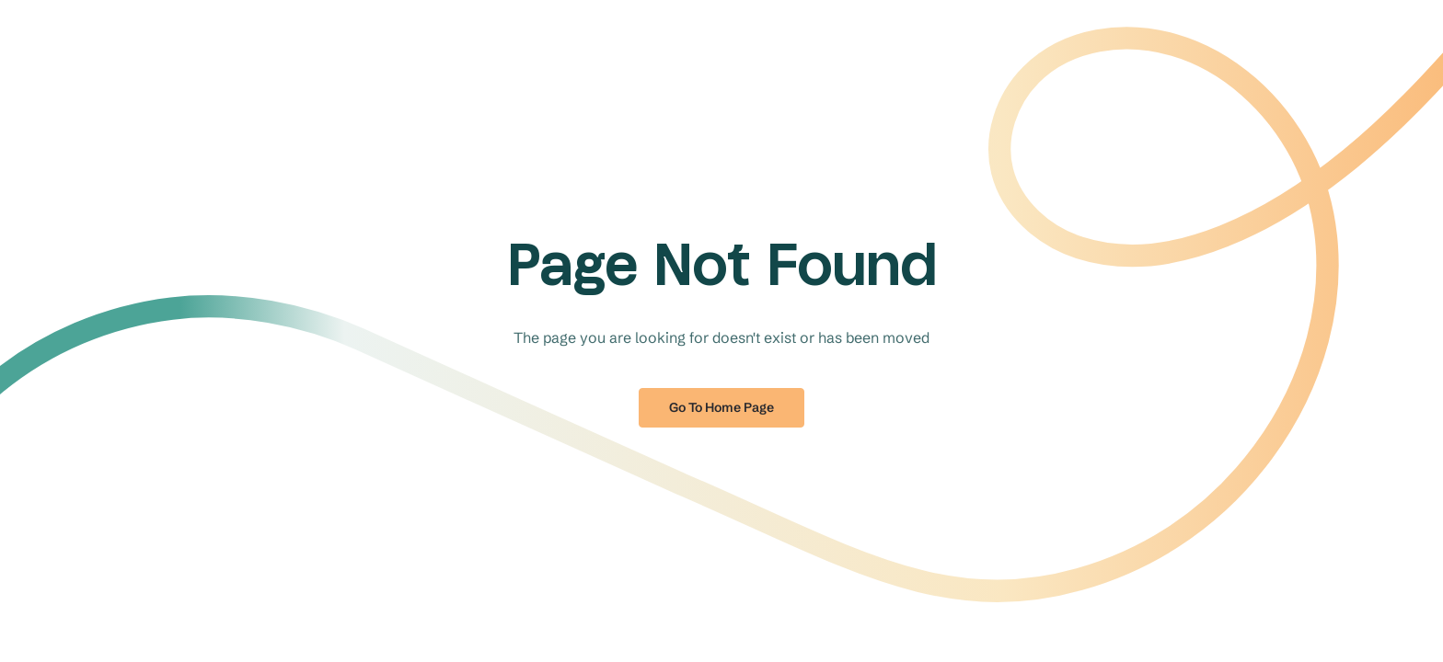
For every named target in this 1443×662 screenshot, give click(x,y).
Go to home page (721, 407)
